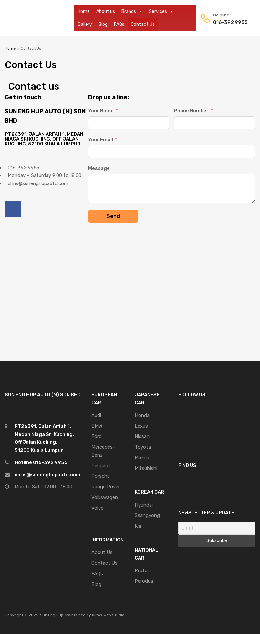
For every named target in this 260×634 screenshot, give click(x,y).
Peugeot (100, 466)
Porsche (100, 476)
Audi (96, 415)
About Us (102, 552)
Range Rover (105, 487)
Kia (138, 526)
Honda (142, 415)
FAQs (119, 24)
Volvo (97, 508)
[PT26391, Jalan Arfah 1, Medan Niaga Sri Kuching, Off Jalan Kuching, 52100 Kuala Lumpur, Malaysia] (130, 280)
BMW (96, 426)
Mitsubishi (146, 468)
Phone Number (191, 111)
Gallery (85, 24)
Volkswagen (104, 497)
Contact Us (143, 24)
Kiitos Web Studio (108, 615)
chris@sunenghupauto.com (47, 475)
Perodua (144, 581)
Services (161, 11)
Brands (131, 11)
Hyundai (144, 505)
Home (84, 11)
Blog (103, 24)
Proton (143, 570)
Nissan (142, 436)
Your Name (101, 111)
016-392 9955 (229, 22)
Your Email (100, 140)
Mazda (142, 458)
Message (99, 168)
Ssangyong (147, 515)
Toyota (143, 447)
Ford (96, 436)
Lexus (141, 426)
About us (105, 11)
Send (113, 216)
